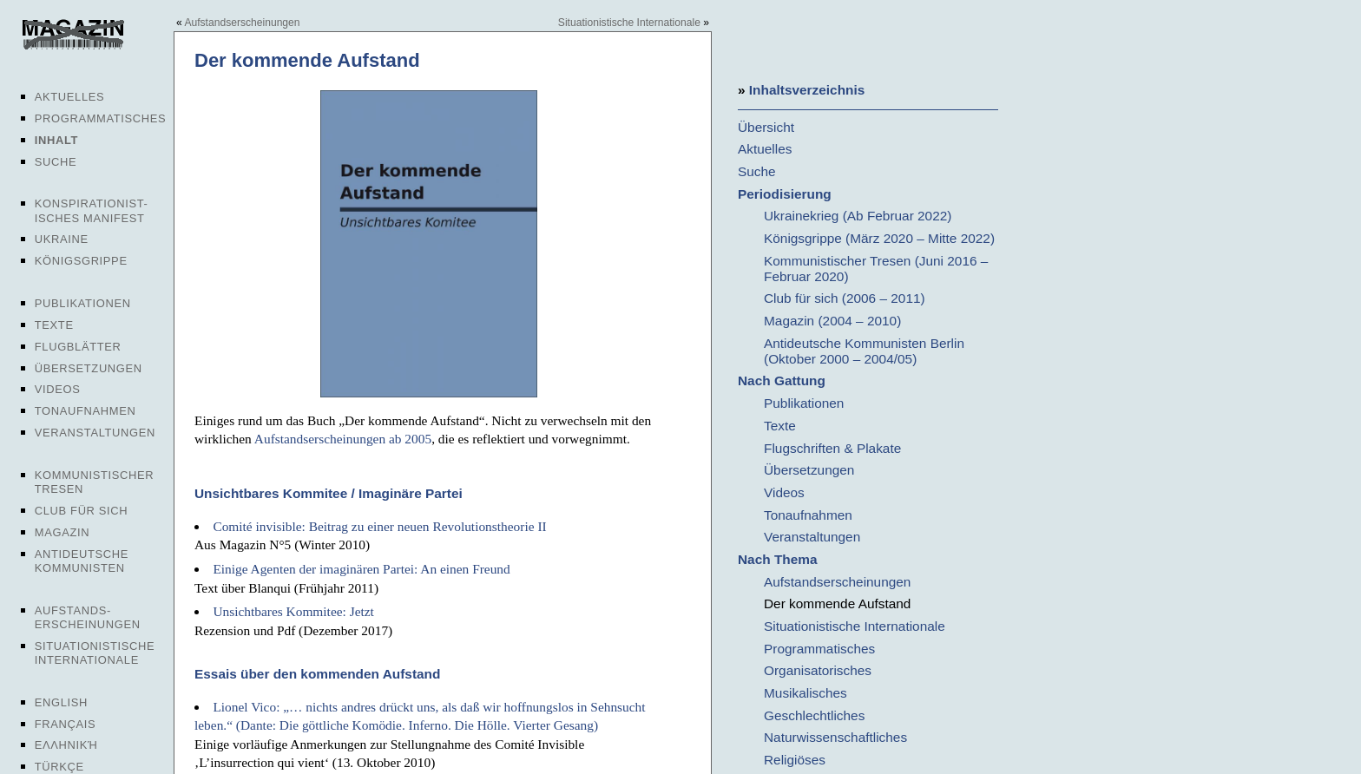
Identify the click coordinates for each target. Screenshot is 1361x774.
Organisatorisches (817, 670)
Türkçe (59, 766)
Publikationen (83, 303)
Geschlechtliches (814, 715)
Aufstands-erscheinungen (88, 617)
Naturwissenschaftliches (835, 737)
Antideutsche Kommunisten (81, 561)
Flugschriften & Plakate (832, 448)
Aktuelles (70, 96)
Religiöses (794, 759)
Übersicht (766, 127)
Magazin (62, 532)
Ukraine (62, 239)
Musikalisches (805, 692)
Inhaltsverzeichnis (807, 89)
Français (65, 724)
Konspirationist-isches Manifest (91, 210)
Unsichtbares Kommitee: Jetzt (293, 611)
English (61, 702)
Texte (54, 324)
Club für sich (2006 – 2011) (844, 298)
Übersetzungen (88, 368)
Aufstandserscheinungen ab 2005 (342, 438)
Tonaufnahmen (85, 410)
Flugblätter (78, 346)
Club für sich (81, 510)
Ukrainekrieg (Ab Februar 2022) (857, 215)
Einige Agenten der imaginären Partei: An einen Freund (361, 568)
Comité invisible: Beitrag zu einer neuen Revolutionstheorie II (379, 526)
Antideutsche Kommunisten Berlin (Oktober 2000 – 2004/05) (864, 351)
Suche (55, 161)
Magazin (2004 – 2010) (832, 320)
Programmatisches (101, 118)
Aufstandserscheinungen (241, 22)
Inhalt (56, 140)
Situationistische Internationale (95, 653)
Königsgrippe (81, 260)
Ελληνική (66, 744)
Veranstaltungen (95, 432)
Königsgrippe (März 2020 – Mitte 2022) (879, 238)
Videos (58, 389)
